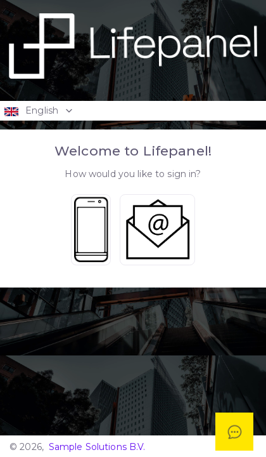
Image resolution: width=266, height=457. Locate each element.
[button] (133, 110)
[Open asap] (234, 432)
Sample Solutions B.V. (97, 447)
